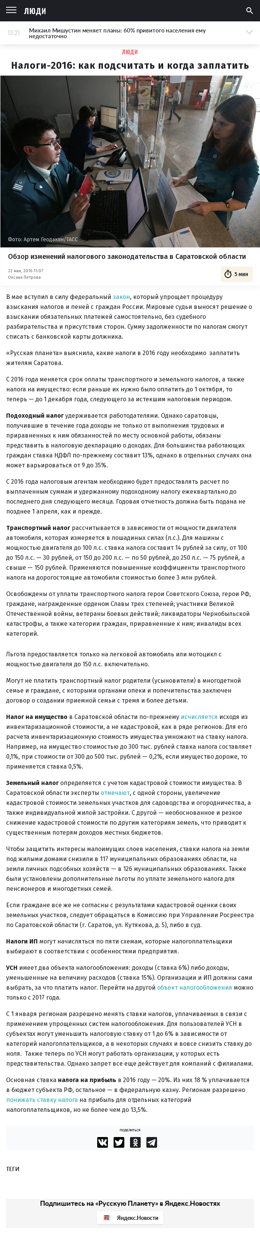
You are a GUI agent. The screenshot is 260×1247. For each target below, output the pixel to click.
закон (121, 296)
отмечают (115, 792)
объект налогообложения (194, 987)
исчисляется (199, 716)
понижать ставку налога (42, 1099)
